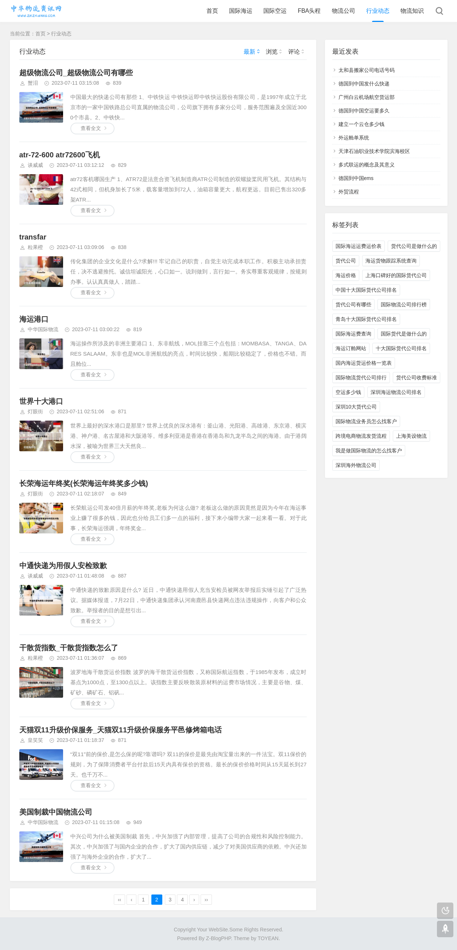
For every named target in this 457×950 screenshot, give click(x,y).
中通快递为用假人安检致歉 (63, 566)
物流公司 (343, 11)
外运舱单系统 (353, 138)
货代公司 (346, 261)
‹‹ (119, 900)
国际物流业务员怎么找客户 (366, 421)
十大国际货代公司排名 (401, 348)
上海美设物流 (411, 436)
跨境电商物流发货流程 (361, 436)
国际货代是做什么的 (404, 334)
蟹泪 (33, 83)
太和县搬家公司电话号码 (366, 70)
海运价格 (346, 275)
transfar (32, 237)
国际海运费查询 (353, 334)
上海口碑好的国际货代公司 (396, 275)
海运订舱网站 (351, 348)
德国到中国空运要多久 (364, 111)
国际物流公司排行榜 (404, 304)
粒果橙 (35, 247)
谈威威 (35, 165)
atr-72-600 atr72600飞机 (59, 155)
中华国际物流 (43, 329)
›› (206, 900)
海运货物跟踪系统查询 (391, 261)
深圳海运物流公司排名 (396, 392)
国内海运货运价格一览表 (364, 363)
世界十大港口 (41, 401)
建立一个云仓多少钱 (361, 124)
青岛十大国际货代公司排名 (366, 319)
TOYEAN (267, 938)
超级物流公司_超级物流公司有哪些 (76, 73)
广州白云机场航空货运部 (366, 97)
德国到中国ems (355, 178)
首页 (212, 11)
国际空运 (275, 11)
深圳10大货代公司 (356, 407)
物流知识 (412, 11)
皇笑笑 (35, 740)
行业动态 (378, 11)
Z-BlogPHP (218, 938)
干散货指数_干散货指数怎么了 (68, 648)
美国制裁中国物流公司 (55, 812)
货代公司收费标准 (416, 377)
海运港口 (34, 319)
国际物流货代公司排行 (361, 377)
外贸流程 (348, 192)
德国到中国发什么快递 (364, 84)
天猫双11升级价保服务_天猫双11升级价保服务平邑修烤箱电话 (120, 730)
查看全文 (91, 128)
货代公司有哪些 (353, 304)
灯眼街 (35, 411)
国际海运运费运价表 (359, 246)
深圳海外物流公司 (356, 465)
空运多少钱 (348, 392)
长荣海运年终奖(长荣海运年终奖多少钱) (83, 483)
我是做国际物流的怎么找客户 (369, 450)
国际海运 (240, 11)
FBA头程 (309, 11)
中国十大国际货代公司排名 (366, 290)
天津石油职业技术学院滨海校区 (374, 151)
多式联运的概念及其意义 (366, 165)
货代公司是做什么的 (414, 246)
